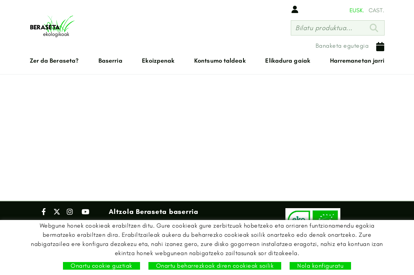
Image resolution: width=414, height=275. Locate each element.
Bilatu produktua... (324, 28)
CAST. (376, 10)
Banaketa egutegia (350, 46)
